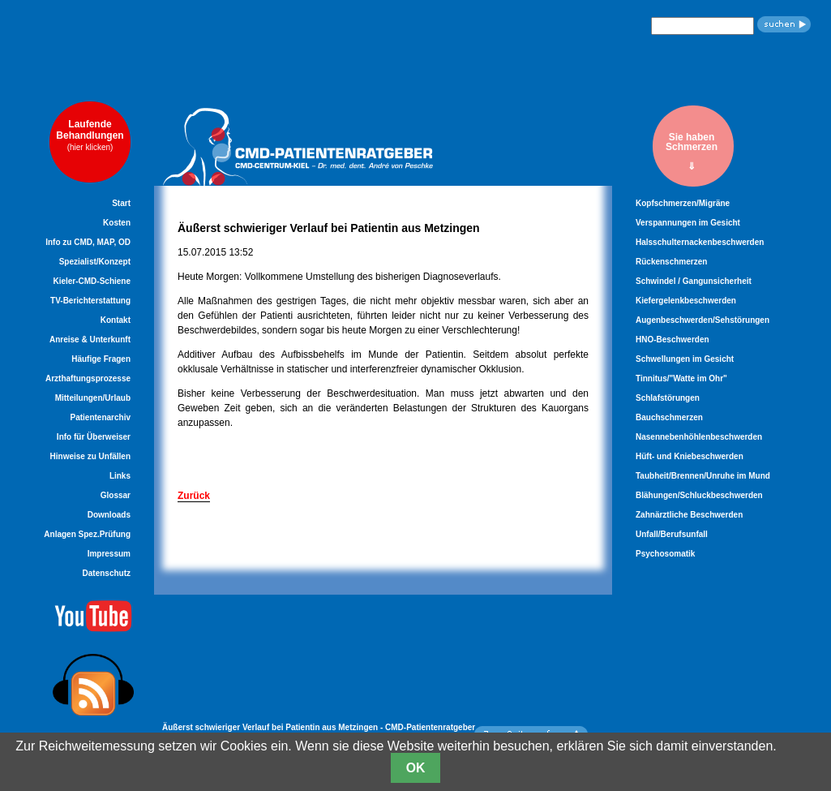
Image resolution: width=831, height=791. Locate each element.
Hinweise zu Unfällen (90, 456)
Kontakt (116, 320)
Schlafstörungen (668, 397)
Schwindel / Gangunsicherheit (694, 281)
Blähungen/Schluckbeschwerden (699, 495)
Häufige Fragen (101, 359)
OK (416, 768)
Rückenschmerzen (671, 261)
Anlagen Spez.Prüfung (87, 534)
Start (121, 203)
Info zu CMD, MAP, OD (88, 242)
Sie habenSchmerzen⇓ (691, 151)
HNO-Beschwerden (672, 339)
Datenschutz (107, 573)
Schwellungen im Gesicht (685, 359)
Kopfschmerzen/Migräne (683, 203)
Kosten (117, 222)
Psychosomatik (665, 553)
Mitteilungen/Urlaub (93, 397)
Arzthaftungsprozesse (88, 378)
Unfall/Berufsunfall (672, 534)
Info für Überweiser (94, 436)
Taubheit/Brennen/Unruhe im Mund (703, 475)
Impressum (109, 553)
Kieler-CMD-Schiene (92, 281)
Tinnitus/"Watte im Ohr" (681, 378)
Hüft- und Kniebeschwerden (689, 456)
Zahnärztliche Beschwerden (689, 514)
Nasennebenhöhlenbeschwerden (699, 436)
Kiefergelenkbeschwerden (686, 300)
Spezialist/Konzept (95, 261)
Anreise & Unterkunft (90, 339)
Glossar (116, 495)
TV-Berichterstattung (90, 300)
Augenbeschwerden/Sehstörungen (702, 320)
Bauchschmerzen (669, 417)
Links (120, 475)
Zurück (194, 495)
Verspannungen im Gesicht (688, 222)
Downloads (109, 514)
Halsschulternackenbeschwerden (700, 242)
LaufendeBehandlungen (89, 135)
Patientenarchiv (101, 417)
